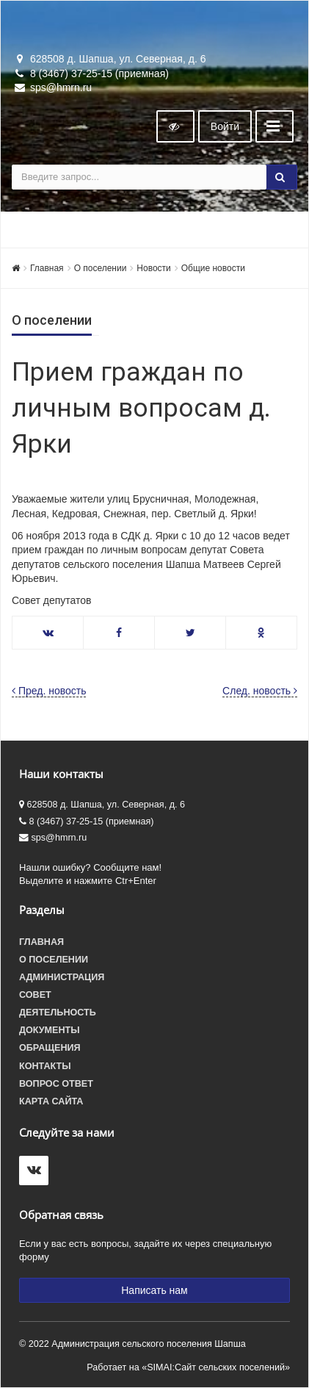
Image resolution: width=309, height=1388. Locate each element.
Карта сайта (51, 1101)
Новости (153, 268)
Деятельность (57, 1012)
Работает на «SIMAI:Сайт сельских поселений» (188, 1367)
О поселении (100, 268)
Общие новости (213, 268)
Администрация (61, 977)
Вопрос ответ (56, 1084)
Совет (35, 995)
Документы (49, 1030)
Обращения (50, 1048)
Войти (225, 126)
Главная (47, 268)
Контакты (45, 1066)
